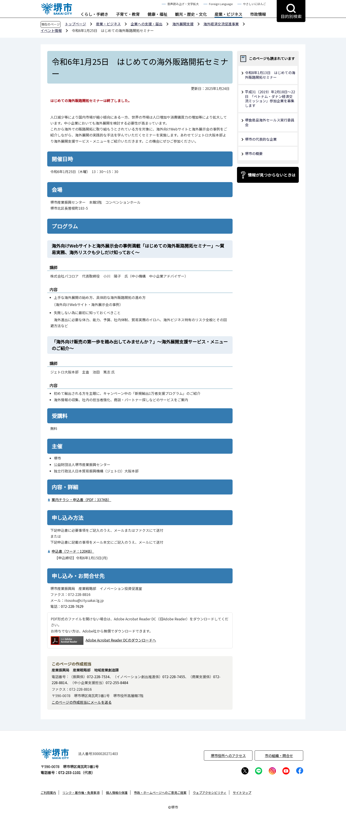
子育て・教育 (128, 14)
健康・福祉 (157, 14)
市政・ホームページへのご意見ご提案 (160, 792)
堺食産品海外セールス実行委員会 (269, 122)
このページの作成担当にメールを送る (82, 702)
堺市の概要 (254, 153)
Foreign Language (221, 4)
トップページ (75, 23)
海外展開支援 (183, 23)
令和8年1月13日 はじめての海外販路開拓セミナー (270, 75)
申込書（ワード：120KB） (73, 551)
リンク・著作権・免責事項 (81, 792)
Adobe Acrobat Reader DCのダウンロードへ (103, 640)
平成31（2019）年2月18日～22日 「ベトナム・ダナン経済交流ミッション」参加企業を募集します (270, 98)
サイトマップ (242, 792)
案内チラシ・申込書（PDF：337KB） (81, 499)
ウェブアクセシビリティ (209, 792)
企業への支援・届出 (146, 23)
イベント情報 (51, 30)
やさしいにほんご (254, 4)
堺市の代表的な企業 (261, 139)
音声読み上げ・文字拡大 (183, 4)
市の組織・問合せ (279, 755)
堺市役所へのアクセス (228, 755)
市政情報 (258, 14)
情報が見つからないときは (271, 175)
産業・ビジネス (228, 14)
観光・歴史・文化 (191, 14)
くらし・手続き (94, 14)
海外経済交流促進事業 (221, 23)
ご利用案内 (48, 792)
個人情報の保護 (117, 792)
